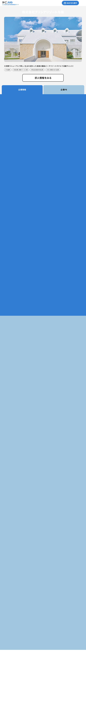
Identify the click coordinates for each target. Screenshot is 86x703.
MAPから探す (72, 3)
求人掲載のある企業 (53, 70)
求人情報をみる (43, 77)
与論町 (8, 70)
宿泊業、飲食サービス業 (21, 70)
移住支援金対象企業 (37, 70)
